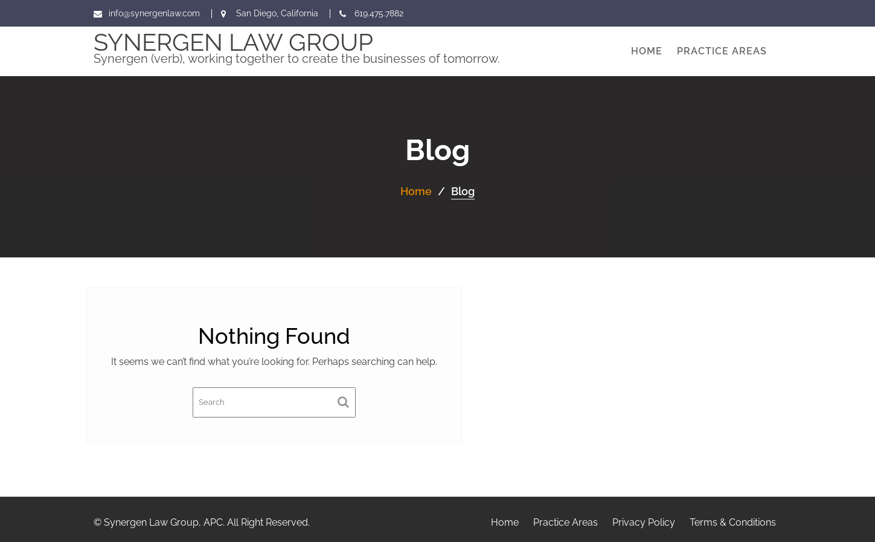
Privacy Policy (643, 522)
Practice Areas (722, 51)
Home (646, 51)
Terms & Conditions (733, 522)
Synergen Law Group (233, 42)
